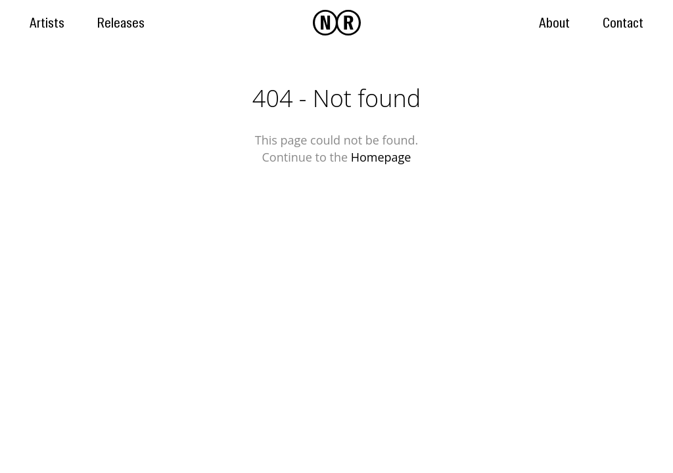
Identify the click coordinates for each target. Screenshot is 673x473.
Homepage (381, 157)
